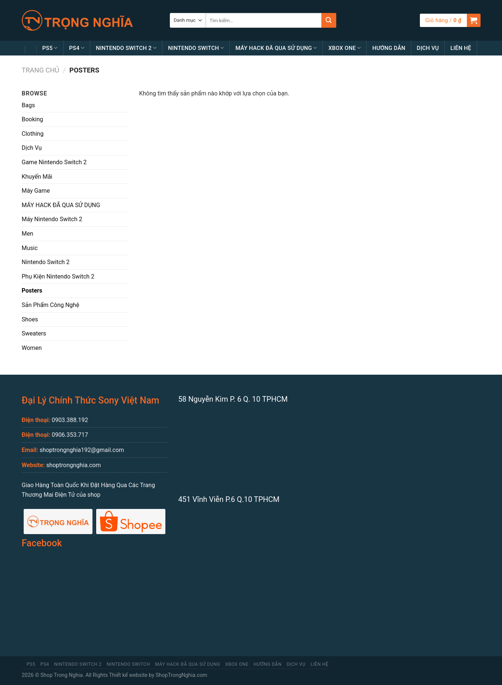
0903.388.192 (70, 420)
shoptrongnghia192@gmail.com (82, 449)
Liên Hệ (460, 48)
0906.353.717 (70, 434)
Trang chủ (41, 70)
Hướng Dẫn (388, 48)
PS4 (77, 47)
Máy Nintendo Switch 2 (52, 219)
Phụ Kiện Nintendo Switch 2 (58, 276)
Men (27, 233)
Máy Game (36, 190)
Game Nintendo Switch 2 (54, 162)
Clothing (33, 133)
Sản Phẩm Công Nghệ (51, 304)
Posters (32, 290)
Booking (32, 119)
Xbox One (345, 47)
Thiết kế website (128, 675)
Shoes (30, 319)
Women (32, 347)
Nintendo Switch (196, 47)
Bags (28, 105)
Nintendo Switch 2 (126, 47)
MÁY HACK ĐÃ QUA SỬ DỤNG (276, 47)
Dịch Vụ (428, 48)
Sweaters (34, 333)
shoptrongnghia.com (73, 465)
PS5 (50, 47)
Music (30, 248)
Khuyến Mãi (37, 176)
